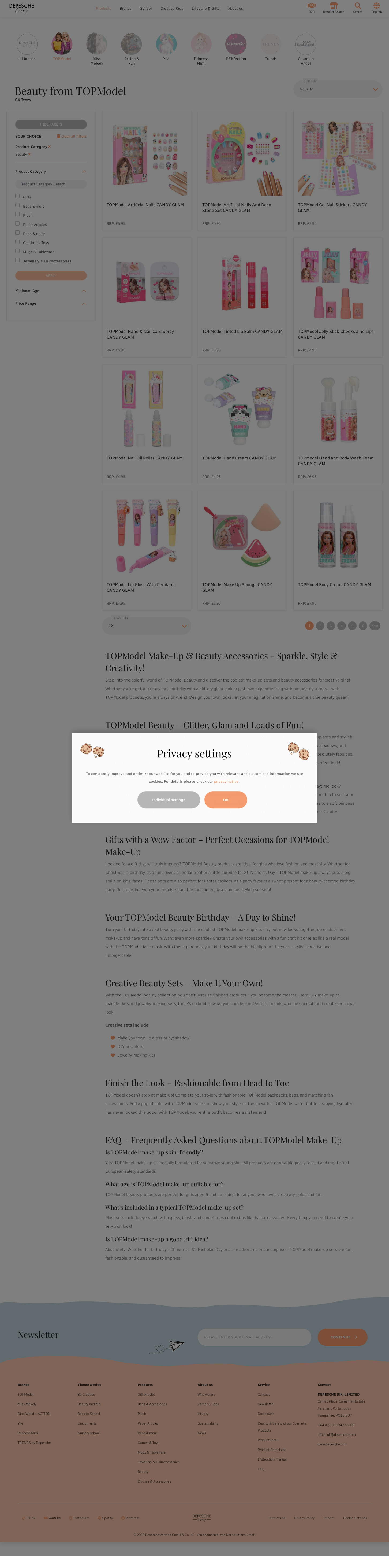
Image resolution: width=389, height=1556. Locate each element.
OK (226, 800)
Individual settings (168, 800)
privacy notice (226, 781)
